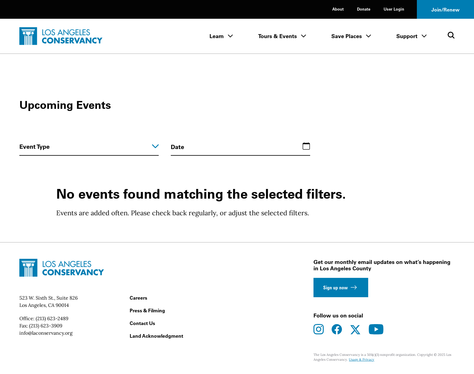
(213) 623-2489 (52, 318)
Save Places (346, 36)
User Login (394, 8)
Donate (363, 8)
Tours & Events (277, 36)
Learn (216, 36)
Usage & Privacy (361, 359)
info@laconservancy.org (46, 333)
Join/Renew (445, 10)
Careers (138, 298)
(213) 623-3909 (45, 326)
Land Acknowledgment (156, 336)
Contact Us (142, 323)
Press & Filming (147, 310)
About (338, 8)
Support (406, 36)
